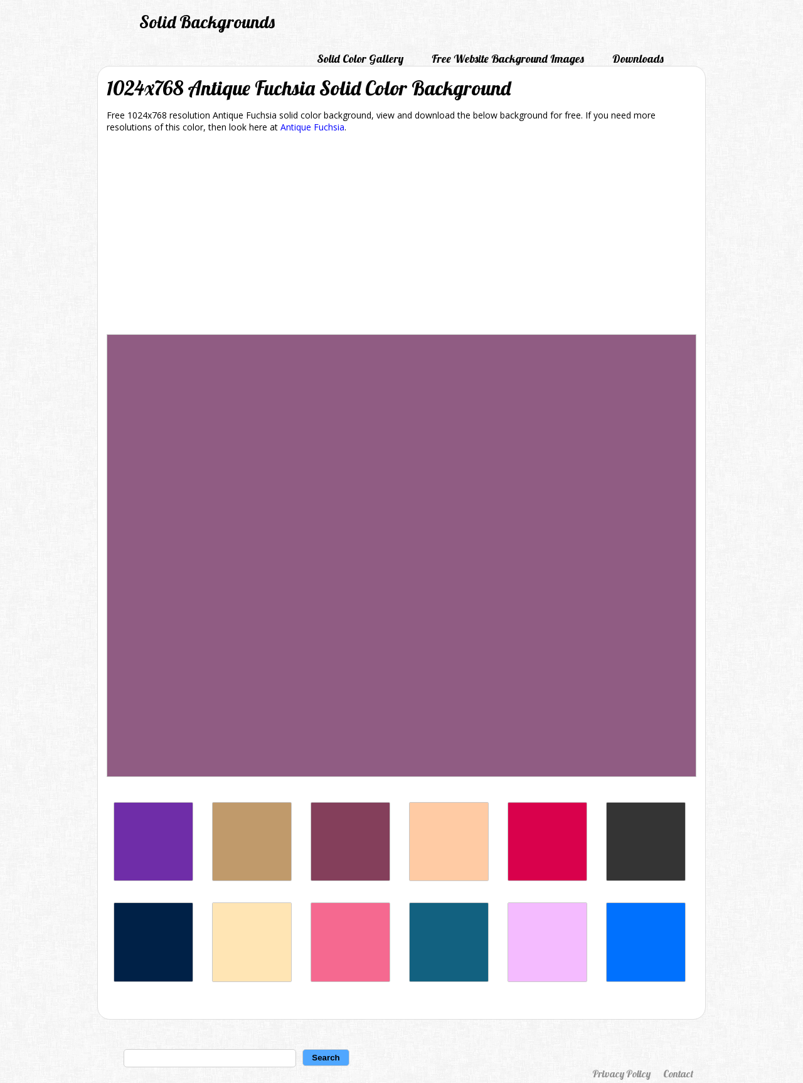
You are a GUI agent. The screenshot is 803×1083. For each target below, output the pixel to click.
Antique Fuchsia (312, 127)
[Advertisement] (401, 236)
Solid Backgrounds (207, 22)
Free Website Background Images (508, 58)
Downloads (638, 58)
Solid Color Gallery (360, 58)
